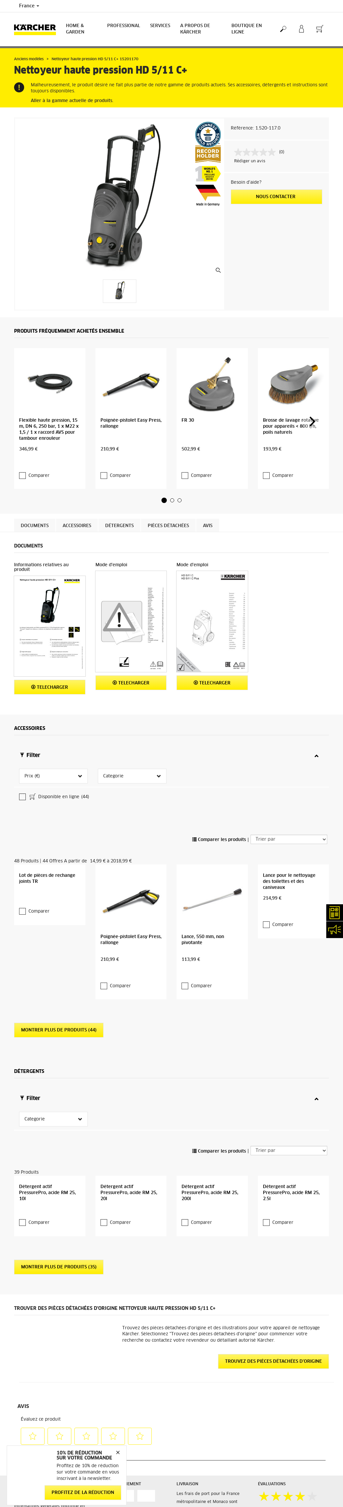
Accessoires (77, 482)
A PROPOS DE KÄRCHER (195, 29)
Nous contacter (276, 197)
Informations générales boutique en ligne (49, 1377)
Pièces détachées (168, 482)
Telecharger (49, 643)
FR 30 (188, 390)
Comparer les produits (219, 742)
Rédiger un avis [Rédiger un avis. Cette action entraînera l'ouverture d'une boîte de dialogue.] (249, 161)
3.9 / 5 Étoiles (272, 1377)
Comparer (39, 432)
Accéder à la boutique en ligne (44, 1365)
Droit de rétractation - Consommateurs (36, 1441)
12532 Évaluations (277, 1385)
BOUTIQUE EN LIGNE (246, 29)
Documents (35, 482)
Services (160, 26)
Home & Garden (75, 29)
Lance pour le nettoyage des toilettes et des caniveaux (289, 814)
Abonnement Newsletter (201, 1494)
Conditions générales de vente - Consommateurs (45, 1393)
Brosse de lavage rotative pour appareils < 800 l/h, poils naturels (291, 396)
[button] (164, 456)
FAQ (181, 1502)
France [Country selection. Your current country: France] (29, 6)
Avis (207, 482)
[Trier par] (289, 741)
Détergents (119, 482)
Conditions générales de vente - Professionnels (45, 1409)
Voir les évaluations (277, 1393)
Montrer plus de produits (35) (58, 1134)
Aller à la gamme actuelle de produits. (72, 101)
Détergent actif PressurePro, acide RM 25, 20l (128, 1060)
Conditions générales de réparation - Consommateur (49, 1425)
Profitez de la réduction (83, 1493)
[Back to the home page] (37, 29)
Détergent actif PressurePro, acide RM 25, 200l (210, 1060)
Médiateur (268, 1502)
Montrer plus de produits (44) (58, 889)
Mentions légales (274, 1494)
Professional (123, 26)
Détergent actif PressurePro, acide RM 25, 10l (47, 1060)
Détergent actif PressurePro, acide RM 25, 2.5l (291, 1060)
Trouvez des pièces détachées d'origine (273, 1228)
